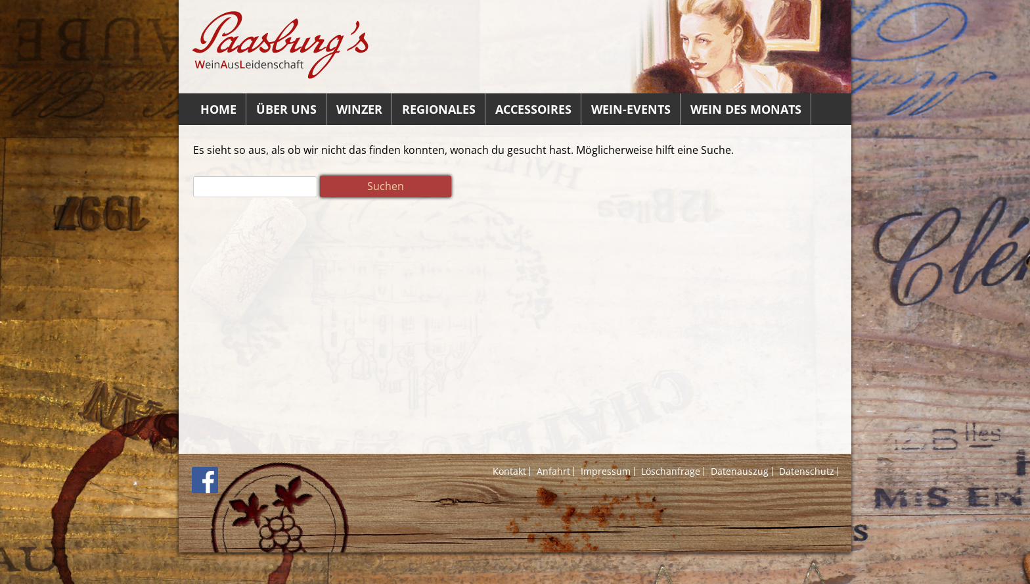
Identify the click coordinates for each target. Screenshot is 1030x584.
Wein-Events (631, 109)
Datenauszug (740, 471)
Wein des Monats (745, 109)
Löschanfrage (670, 471)
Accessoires (533, 109)
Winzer (359, 109)
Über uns (286, 109)
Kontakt (509, 471)
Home (218, 109)
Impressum (606, 471)
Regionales (439, 109)
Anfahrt (553, 471)
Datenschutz (806, 471)
